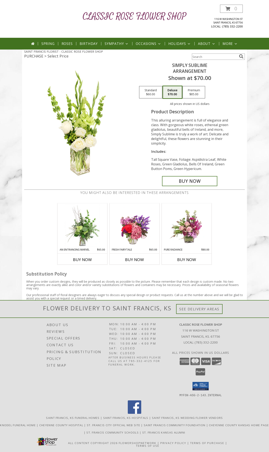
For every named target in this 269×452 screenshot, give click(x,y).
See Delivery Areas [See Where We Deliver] (199, 309)
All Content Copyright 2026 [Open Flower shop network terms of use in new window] (93, 443)
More (230, 43)
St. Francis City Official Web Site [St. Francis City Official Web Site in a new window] (114, 425)
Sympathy (117, 43)
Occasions (148, 43)
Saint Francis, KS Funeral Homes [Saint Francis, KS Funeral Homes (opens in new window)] (72, 417)
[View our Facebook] (134, 412)
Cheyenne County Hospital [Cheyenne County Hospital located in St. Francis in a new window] (61, 425)
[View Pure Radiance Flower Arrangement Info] (186, 225)
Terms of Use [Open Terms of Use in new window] (147, 445)
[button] (231, 9)
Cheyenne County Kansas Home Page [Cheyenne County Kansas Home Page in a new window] (239, 425)
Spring (48, 43)
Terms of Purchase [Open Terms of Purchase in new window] (207, 443)
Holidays (179, 43)
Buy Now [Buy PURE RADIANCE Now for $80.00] (186, 259)
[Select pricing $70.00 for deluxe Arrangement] (172, 92)
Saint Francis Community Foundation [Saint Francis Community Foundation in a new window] (175, 425)
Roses (67, 43)
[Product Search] (214, 57)
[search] (241, 56)
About (207, 43)
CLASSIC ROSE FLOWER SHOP (134, 16)
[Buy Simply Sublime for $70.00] (189, 181)
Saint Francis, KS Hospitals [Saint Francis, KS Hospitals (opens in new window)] (125, 417)
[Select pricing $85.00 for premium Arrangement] (194, 92)
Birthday (89, 43)
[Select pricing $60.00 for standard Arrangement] (150, 92)
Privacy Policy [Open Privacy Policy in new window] (173, 443)
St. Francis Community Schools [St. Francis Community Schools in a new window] (113, 432)
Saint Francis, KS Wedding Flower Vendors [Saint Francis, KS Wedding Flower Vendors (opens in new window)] (187, 417)
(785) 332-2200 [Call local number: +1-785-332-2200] (232, 26)
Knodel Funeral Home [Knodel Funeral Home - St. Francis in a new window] (18, 425)
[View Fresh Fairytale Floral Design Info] (134, 225)
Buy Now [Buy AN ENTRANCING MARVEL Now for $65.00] (82, 259)
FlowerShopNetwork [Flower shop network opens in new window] (137, 443)
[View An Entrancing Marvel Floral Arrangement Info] (82, 225)
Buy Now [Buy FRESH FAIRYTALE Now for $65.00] (134, 259)
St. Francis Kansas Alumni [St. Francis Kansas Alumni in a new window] (163, 432)
